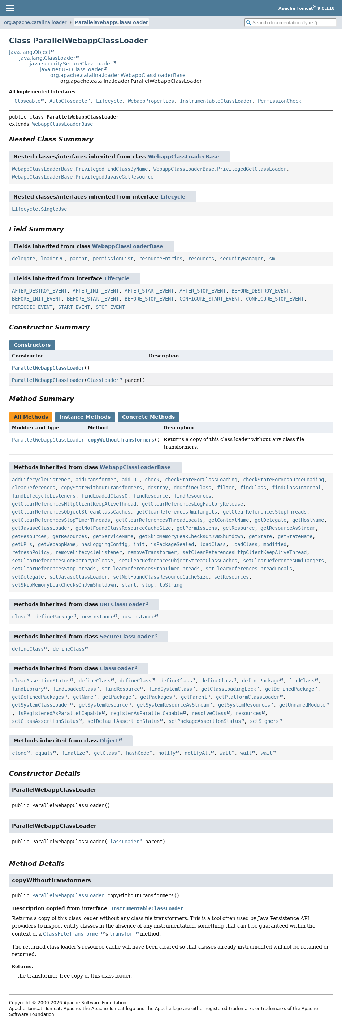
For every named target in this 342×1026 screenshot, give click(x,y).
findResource (150, 496)
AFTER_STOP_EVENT (202, 291)
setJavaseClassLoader (78, 577)
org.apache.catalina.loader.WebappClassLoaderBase (118, 75)
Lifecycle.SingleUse (39, 209)
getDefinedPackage (289, 689)
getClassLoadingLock (228, 689)
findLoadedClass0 (104, 496)
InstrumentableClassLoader (216, 101)
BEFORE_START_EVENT (93, 299)
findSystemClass (170, 689)
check (152, 479)
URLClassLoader (122, 604)
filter (225, 487)
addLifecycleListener (41, 479)
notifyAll (198, 753)
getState (260, 536)
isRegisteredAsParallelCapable (59, 713)
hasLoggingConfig (104, 544)
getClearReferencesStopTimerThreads (61, 520)
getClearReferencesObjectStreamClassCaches (71, 512)
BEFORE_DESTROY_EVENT (260, 291)
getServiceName (113, 536)
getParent (194, 697)
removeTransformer (152, 552)
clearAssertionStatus (41, 681)
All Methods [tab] (31, 417)
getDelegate (270, 520)
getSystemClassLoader (41, 705)
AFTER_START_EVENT (149, 291)
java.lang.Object (30, 52)
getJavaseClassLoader (41, 528)
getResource (239, 528)
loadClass (213, 544)
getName (83, 697)
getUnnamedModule (302, 705)
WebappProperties (151, 101)
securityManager (241, 258)
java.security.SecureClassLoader (71, 64)
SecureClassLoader (127, 636)
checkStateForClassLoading (201, 479)
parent (78, 258)
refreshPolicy (30, 552)
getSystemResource (103, 705)
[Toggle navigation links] (10, 8)
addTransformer (95, 479)
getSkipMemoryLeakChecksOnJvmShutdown (191, 536)
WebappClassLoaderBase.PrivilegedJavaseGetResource (82, 177)
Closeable (27, 101)
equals (44, 753)
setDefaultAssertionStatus (123, 721)
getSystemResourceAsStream (173, 705)
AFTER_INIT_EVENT (96, 291)
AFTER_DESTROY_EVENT (39, 291)
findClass (253, 487)
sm (272, 258)
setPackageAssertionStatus (205, 721)
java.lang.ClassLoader (47, 58)
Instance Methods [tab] (85, 417)
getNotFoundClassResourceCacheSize (123, 528)
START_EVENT (74, 307)
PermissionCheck (279, 101)
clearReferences (33, 487)
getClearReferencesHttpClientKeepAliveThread (74, 504)
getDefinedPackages (38, 697)
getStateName (295, 536)
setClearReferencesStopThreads (54, 568)
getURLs (22, 544)
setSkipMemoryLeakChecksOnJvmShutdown (64, 585)
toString (170, 585)
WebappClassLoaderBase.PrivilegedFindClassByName (80, 169)
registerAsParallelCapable (147, 713)
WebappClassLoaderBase (62, 124)
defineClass (28, 649)
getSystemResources (244, 705)
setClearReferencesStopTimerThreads (150, 568)
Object (109, 741)
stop (147, 585)
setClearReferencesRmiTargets (283, 560)
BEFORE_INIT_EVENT (36, 299)
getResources (29, 536)
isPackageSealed (172, 544)
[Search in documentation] (290, 22)
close (19, 617)
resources (201, 258)
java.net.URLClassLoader (71, 69)
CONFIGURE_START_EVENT (209, 299)
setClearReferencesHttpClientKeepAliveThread (244, 552)
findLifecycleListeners (43, 496)
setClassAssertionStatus (45, 721)
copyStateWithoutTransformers (101, 487)
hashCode (137, 753)
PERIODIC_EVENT (32, 307)
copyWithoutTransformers (121, 440)
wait (225, 753)
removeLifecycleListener (88, 552)
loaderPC (52, 258)
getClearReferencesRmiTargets (176, 512)
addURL (130, 479)
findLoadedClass (74, 689)
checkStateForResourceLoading (283, 479)
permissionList (113, 258)
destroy (158, 487)
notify (167, 753)
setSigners (264, 721)
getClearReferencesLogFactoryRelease (192, 504)
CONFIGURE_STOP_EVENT (275, 299)
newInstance (98, 617)
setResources (231, 577)
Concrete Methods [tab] (148, 417)
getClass (105, 753)
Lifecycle (109, 101)
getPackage (116, 697)
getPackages (156, 697)
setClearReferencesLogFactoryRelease (62, 560)
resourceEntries (160, 258)
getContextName (228, 520)
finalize (73, 753)
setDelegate (28, 577)
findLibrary (28, 689)
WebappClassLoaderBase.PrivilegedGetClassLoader (219, 169)
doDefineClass (192, 487)
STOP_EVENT (110, 307)
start (129, 585)
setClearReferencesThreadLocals (248, 568)
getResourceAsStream (287, 528)
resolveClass (209, 713)
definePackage (54, 617)
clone (19, 753)
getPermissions (197, 528)
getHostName (308, 520)
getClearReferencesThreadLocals (159, 520)
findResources (192, 496)
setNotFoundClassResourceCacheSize (160, 577)
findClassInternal (296, 487)
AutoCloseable (68, 101)
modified (274, 544)
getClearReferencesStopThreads (265, 512)
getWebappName (56, 544)
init (139, 544)
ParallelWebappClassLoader (111, 22)
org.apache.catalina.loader (35, 22)
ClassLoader (103, 380)
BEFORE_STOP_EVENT (149, 299)
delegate (23, 258)
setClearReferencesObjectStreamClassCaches (178, 560)
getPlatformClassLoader (248, 697)
